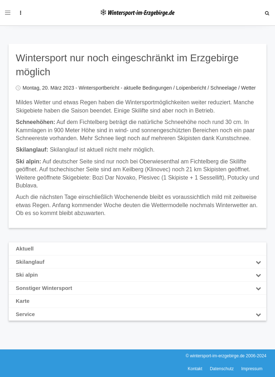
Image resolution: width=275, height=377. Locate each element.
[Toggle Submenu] (258, 262)
